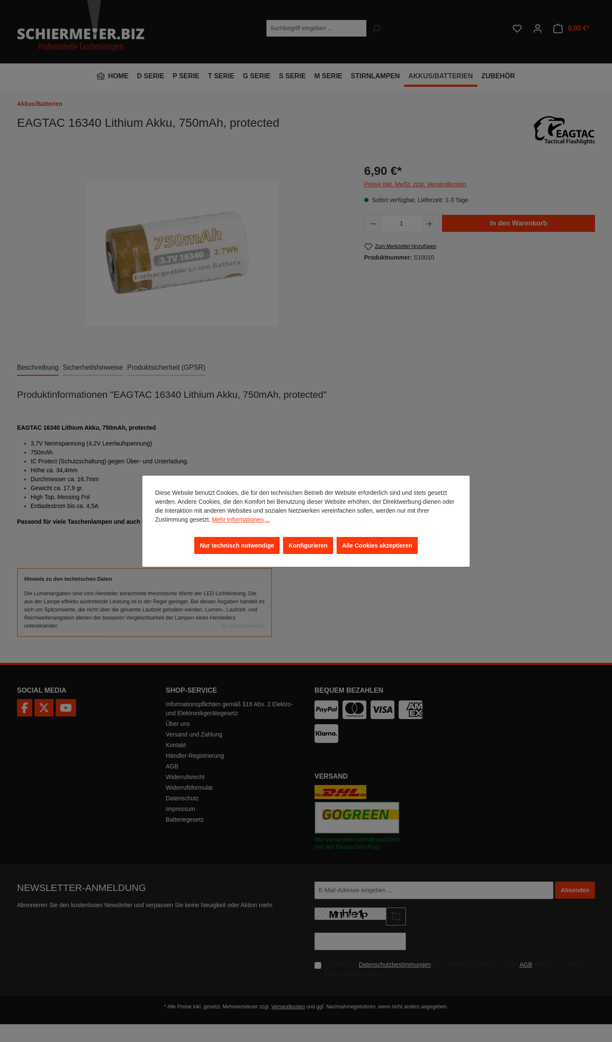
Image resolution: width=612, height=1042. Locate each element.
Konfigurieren (308, 545)
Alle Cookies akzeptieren (377, 545)
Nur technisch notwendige (237, 545)
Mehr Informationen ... (241, 519)
